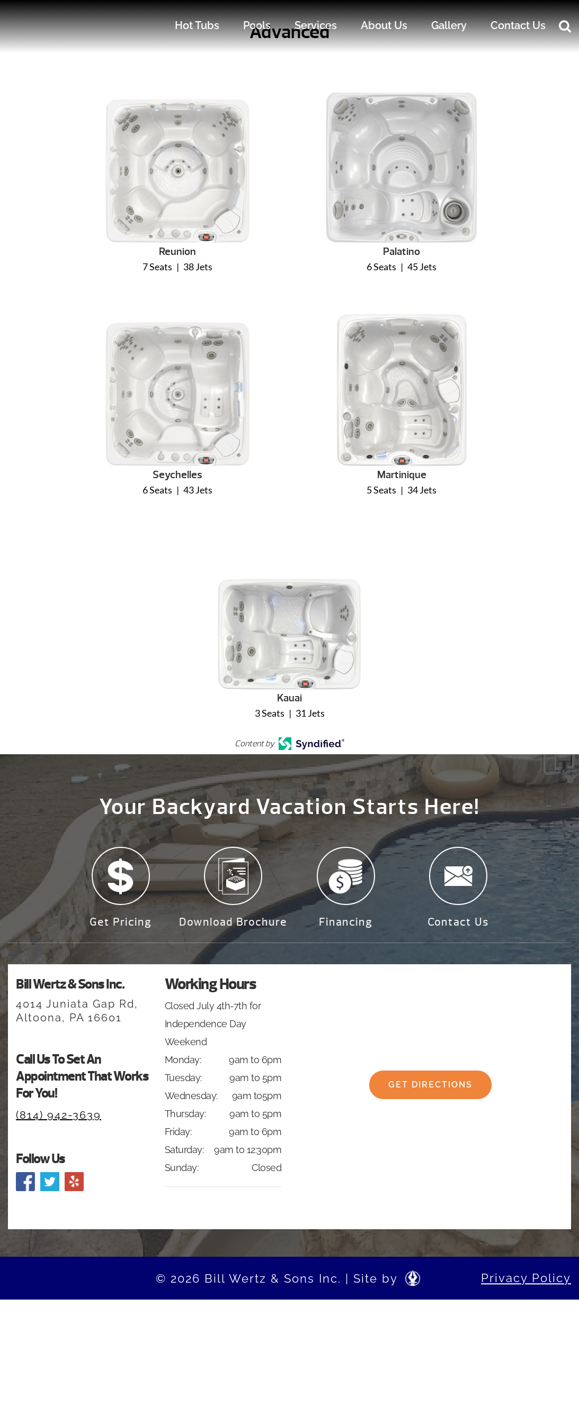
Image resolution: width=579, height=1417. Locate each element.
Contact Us (518, 25)
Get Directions (430, 1097)
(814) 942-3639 (58, 1115)
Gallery (449, 25)
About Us (384, 25)
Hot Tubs (197, 25)
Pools (257, 25)
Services (316, 25)
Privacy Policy (526, 1278)
